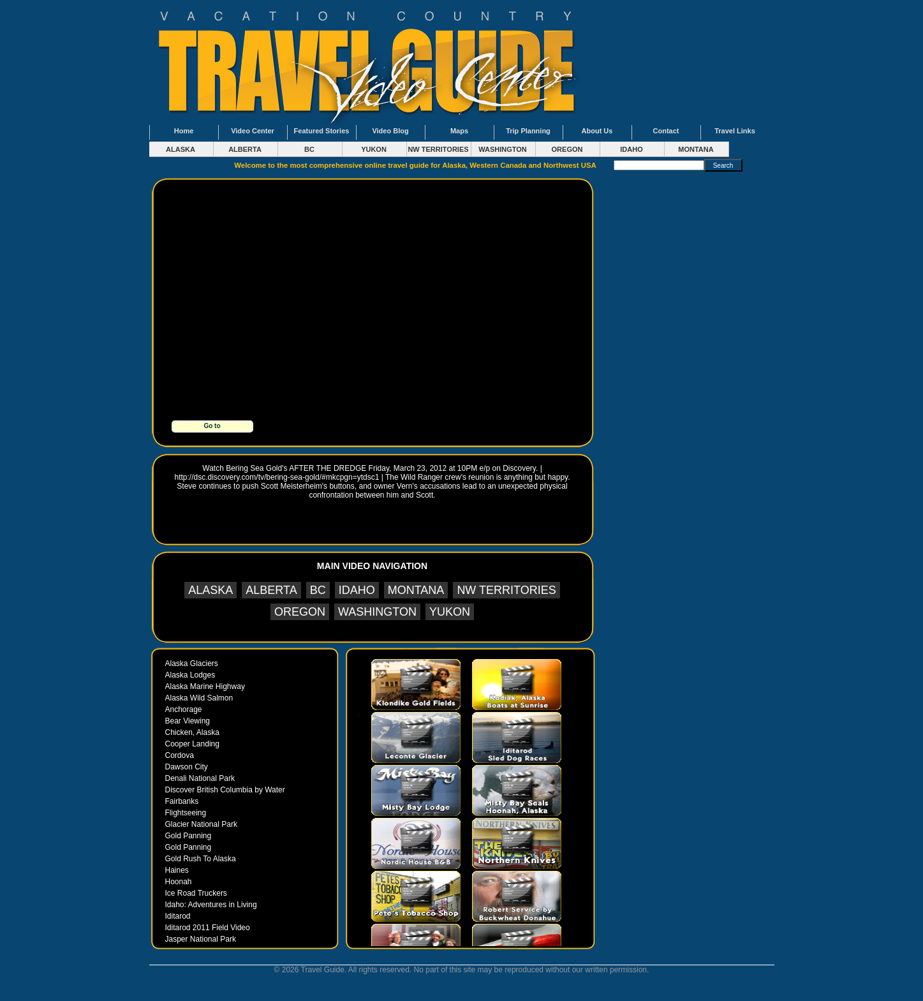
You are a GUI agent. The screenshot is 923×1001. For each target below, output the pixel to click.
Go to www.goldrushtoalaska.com (213, 427)
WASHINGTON (502, 149)
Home (184, 131)
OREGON (567, 149)
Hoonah (178, 881)
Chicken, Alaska (192, 732)
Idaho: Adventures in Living (211, 904)
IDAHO (631, 149)
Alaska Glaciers (191, 663)
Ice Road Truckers (196, 893)
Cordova (179, 755)
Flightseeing (186, 812)
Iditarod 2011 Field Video (207, 927)
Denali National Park (200, 778)
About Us (597, 131)
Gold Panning (188, 835)
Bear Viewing (187, 720)
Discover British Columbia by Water (225, 789)
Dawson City (186, 766)
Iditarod (178, 916)
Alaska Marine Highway (205, 686)
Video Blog (390, 131)
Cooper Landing (192, 743)
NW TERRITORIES (438, 149)
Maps (459, 131)
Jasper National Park (200, 939)
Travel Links (734, 131)
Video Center (252, 131)
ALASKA (180, 149)
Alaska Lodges (190, 675)
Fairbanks (182, 801)
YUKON (374, 149)
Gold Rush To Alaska (200, 858)
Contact (666, 131)
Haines (177, 870)
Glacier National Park (201, 824)
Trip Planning (528, 131)
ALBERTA (245, 149)
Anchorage (183, 709)
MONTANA (695, 149)
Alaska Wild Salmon (199, 697)
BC (309, 149)
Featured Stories (322, 131)
